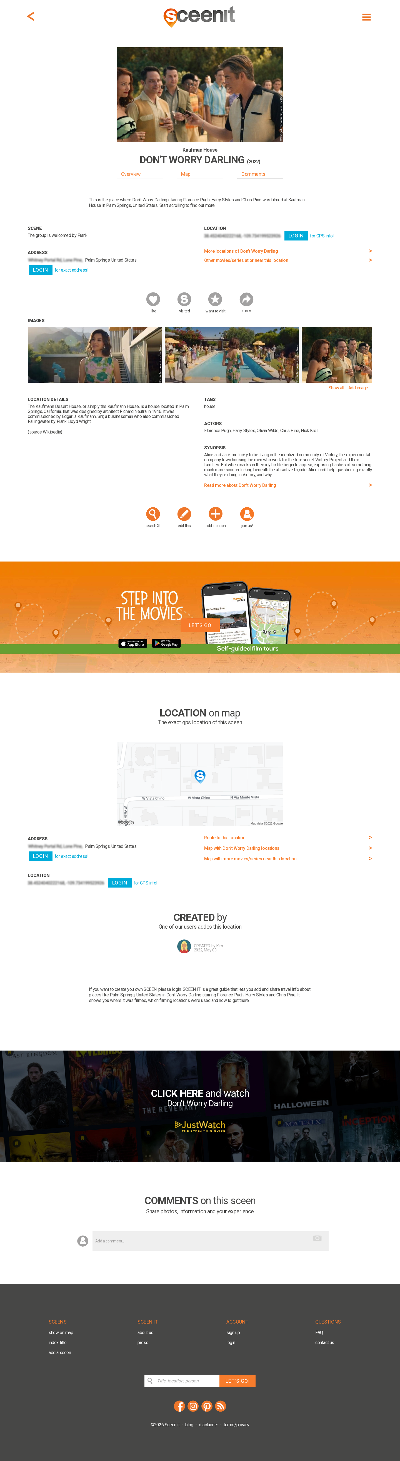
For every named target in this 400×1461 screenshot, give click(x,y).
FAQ (319, 1332)
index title (58, 1342)
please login (169, 989)
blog (189, 1424)
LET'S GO (200, 625)
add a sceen (60, 1352)
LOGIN (40, 270)
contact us (324, 1342)
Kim (219, 945)
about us (145, 1332)
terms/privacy (236, 1424)
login (230, 1342)
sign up (233, 1332)
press (143, 1342)
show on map (61, 1332)
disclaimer (208, 1424)
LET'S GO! (238, 1381)
